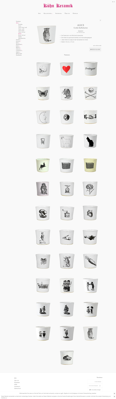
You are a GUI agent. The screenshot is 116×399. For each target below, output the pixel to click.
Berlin (17, 43)
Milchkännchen (21, 38)
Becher (19, 33)
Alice (17, 23)
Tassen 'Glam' (21, 30)
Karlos (17, 46)
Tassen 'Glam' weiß (22, 27)
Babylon (18, 47)
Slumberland (19, 44)
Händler (75, 13)
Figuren (17, 52)
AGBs (15, 384)
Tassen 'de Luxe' (21, 32)
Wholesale (17, 382)
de (112, 1)
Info (39, 13)
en (114, 1)
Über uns (67, 13)
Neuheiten (18, 21)
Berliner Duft (19, 53)
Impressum (17, 386)
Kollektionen (47, 13)
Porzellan (20, 24)
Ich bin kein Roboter (93, 385)
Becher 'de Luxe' (22, 35)
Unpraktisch (19, 50)
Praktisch (18, 49)
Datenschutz (17, 388)
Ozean (19, 26)
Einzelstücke (19, 55)
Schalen (20, 36)
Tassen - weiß (21, 29)
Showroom (58, 13)
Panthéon (18, 39)
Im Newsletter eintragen (95, 389)
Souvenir (18, 41)
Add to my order (95, 49)
